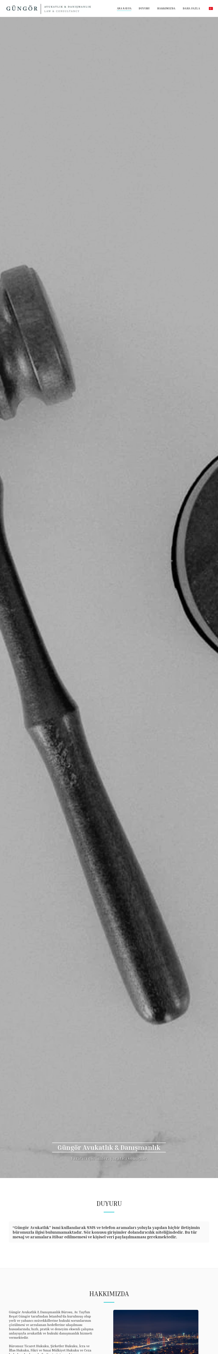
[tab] (109, 1233)
